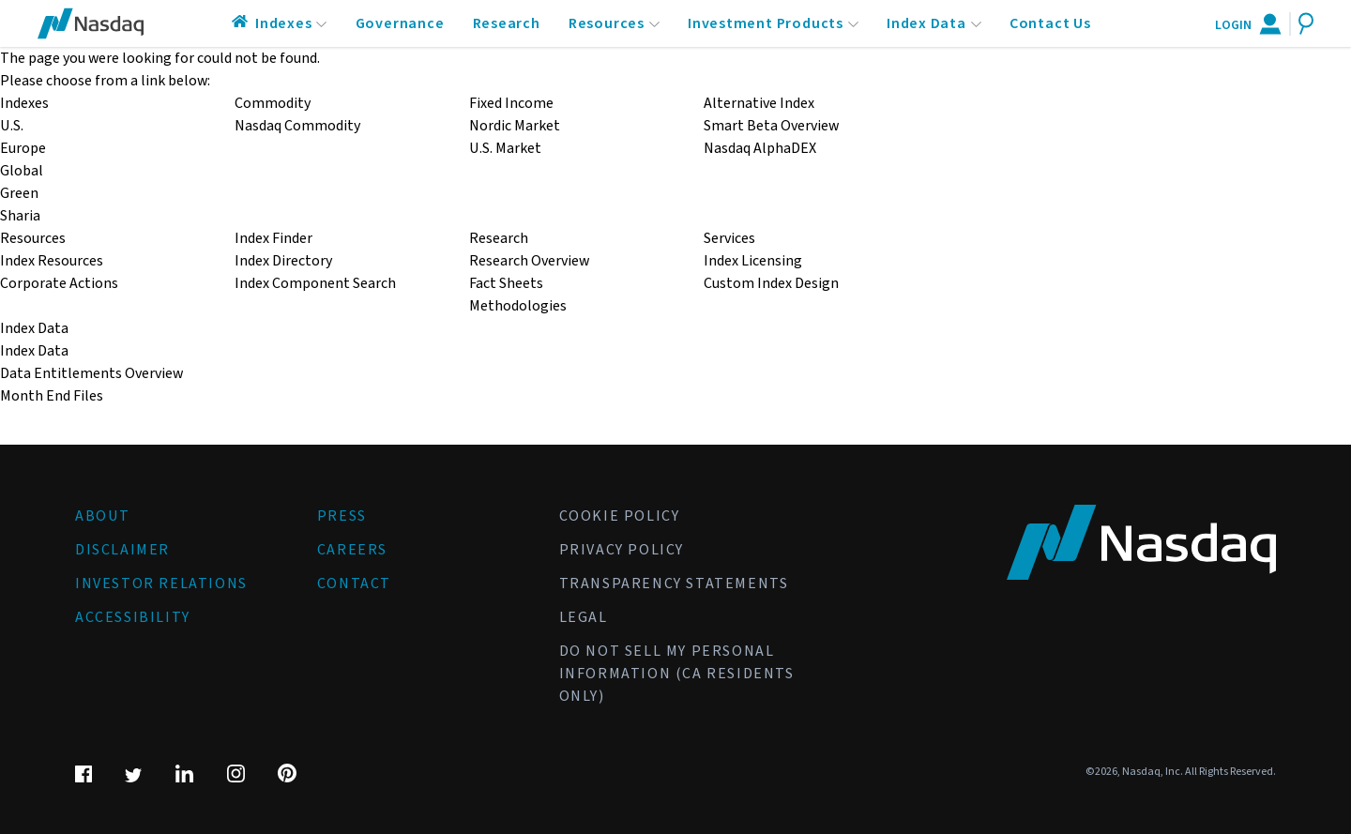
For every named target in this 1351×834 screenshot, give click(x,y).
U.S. (11, 125)
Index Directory (283, 260)
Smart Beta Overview (771, 125)
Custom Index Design (771, 283)
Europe (23, 148)
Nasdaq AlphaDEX (760, 148)
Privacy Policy (621, 549)
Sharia (20, 215)
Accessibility (132, 617)
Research (506, 23)
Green (19, 193)
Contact (354, 583)
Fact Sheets (506, 283)
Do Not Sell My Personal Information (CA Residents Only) (677, 673)
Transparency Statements (674, 583)
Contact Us (1050, 23)
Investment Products (765, 23)
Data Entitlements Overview (91, 373)
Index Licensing (753, 260)
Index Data (926, 23)
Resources (607, 23)
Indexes (283, 23)
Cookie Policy (619, 516)
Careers (352, 549)
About (102, 516)
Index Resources (51, 260)
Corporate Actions (59, 283)
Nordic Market (514, 125)
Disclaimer (122, 549)
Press (342, 516)
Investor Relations (161, 583)
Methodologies (518, 306)
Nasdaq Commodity (297, 125)
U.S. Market (505, 148)
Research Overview (529, 260)
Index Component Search (315, 283)
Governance (400, 23)
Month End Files (51, 396)
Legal (583, 617)
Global (21, 170)
